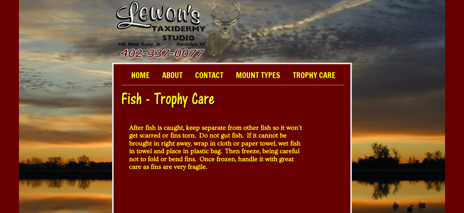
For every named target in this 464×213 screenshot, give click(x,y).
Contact (209, 76)
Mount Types (258, 76)
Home (140, 76)
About (172, 76)
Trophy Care (314, 76)
